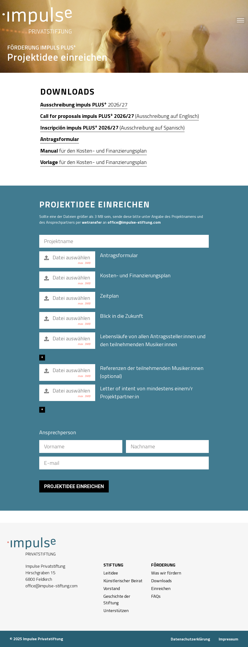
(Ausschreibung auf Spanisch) (112, 127)
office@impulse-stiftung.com (134, 222)
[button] (241, 20)
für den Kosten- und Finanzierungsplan (93, 151)
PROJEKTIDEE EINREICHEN (74, 486)
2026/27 (83, 104)
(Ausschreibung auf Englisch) (119, 116)
